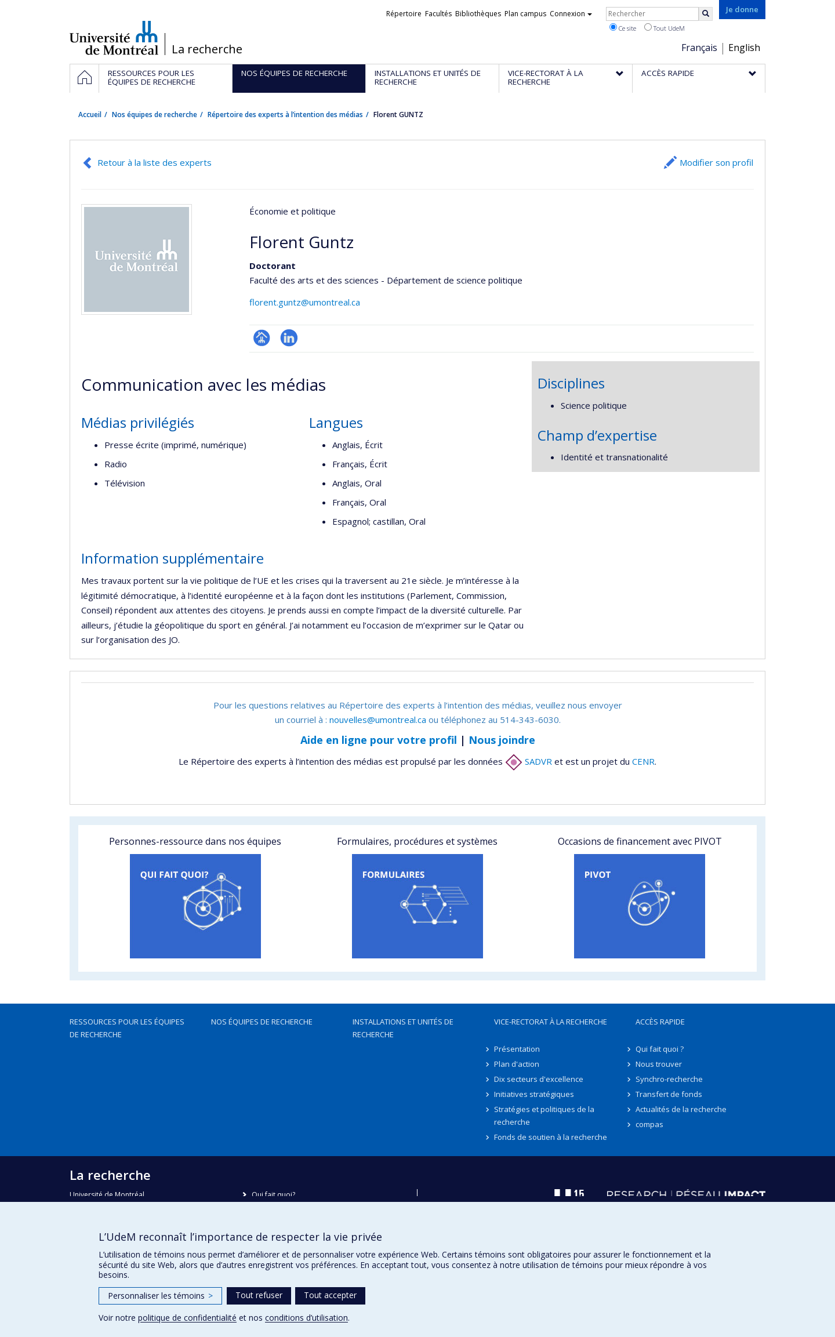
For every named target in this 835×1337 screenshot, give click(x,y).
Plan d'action (516, 1064)
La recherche (207, 49)
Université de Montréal (114, 37)
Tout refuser (258, 1294)
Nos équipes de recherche (154, 114)
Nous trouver (659, 1064)
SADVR (528, 761)
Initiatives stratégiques (534, 1094)
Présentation (517, 1049)
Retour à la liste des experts (154, 162)
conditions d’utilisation (306, 1317)
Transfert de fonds (669, 1094)
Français (699, 47)
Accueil (89, 114)
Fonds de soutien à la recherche (550, 1137)
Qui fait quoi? (273, 1195)
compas (649, 1124)
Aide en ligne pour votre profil (378, 740)
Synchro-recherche (669, 1079)
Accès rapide (660, 1021)
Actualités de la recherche (681, 1109)
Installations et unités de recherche (403, 1028)
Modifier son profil (716, 162)
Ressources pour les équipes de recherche (127, 1028)
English (744, 47)
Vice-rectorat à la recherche (550, 1021)
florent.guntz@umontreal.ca (304, 302)
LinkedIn (289, 338)
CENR (643, 761)
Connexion (571, 14)
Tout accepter (330, 1294)
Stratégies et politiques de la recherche (544, 1115)
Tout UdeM (664, 27)
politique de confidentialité (187, 1317)
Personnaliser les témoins (160, 1295)
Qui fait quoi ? (660, 1049)
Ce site (622, 27)
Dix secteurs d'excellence (538, 1079)
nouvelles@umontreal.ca (377, 719)
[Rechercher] (706, 14)
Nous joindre (502, 740)
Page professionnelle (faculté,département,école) (262, 338)
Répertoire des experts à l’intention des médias (285, 114)
